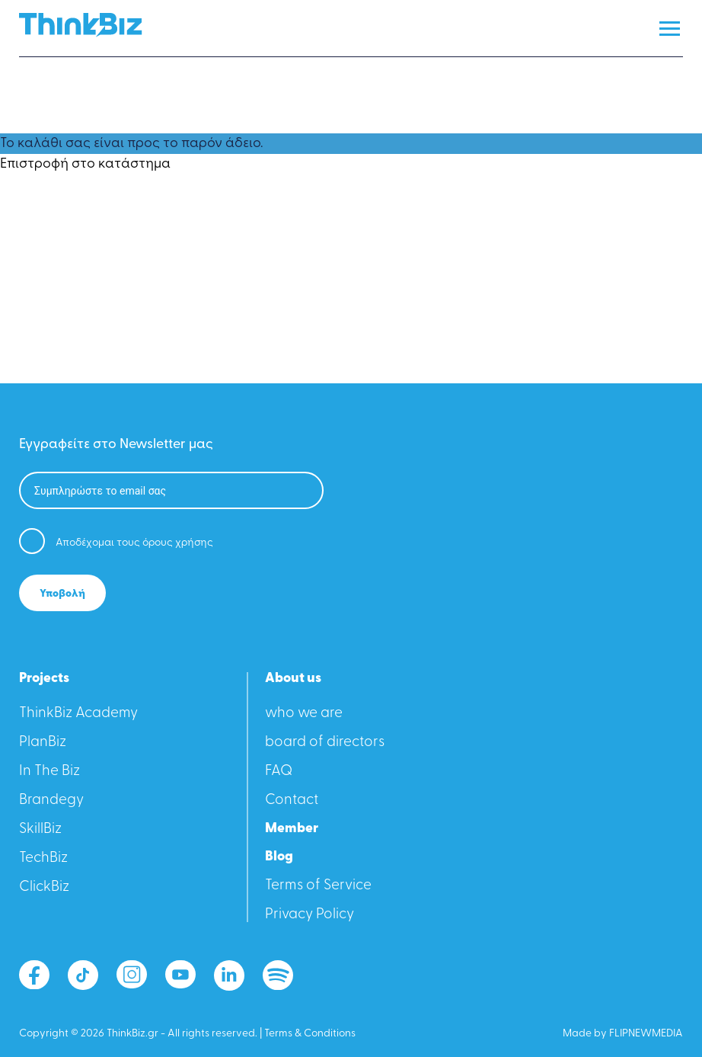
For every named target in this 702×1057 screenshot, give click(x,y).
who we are (304, 713)
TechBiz (43, 858)
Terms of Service (318, 886)
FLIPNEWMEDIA (646, 1033)
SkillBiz (40, 829)
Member (291, 829)
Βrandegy (51, 800)
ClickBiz (44, 887)
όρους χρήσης (177, 543)
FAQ (278, 771)
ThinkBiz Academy (78, 713)
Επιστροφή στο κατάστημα (85, 164)
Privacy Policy (309, 915)
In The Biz (49, 771)
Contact (291, 800)
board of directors (325, 742)
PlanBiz (42, 742)
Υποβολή (62, 594)
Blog (279, 857)
